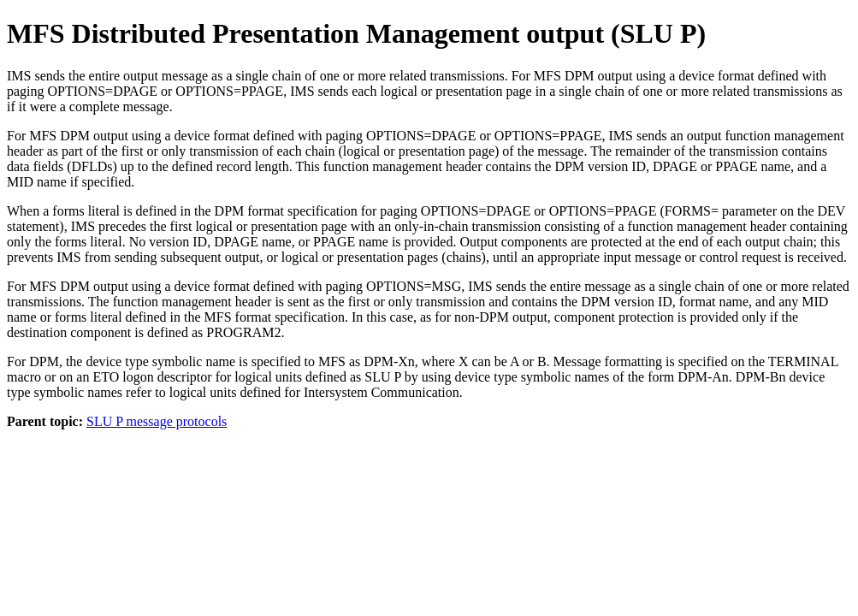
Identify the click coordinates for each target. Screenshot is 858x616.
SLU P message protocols (156, 421)
